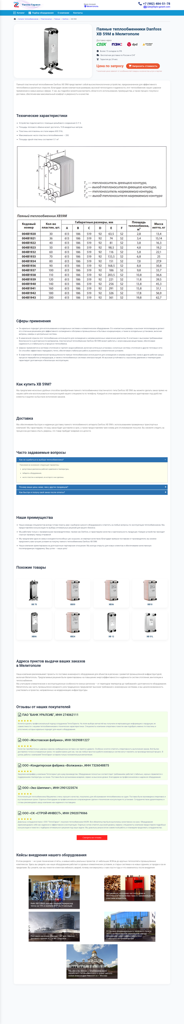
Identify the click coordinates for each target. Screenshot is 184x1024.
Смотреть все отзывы (92, 837)
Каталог (19, 13)
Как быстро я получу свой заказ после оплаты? (42, 492)
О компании (63, 13)
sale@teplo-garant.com (157, 7)
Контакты (78, 13)
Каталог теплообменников (28, 19)
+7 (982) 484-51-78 (154, 4)
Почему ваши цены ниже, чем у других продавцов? (43, 487)
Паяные (57, 19)
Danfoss (65, 19)
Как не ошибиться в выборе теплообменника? (41, 460)
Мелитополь (91, 6)
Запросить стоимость (143, 66)
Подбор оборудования (41, 13)
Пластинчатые (46, 19)
